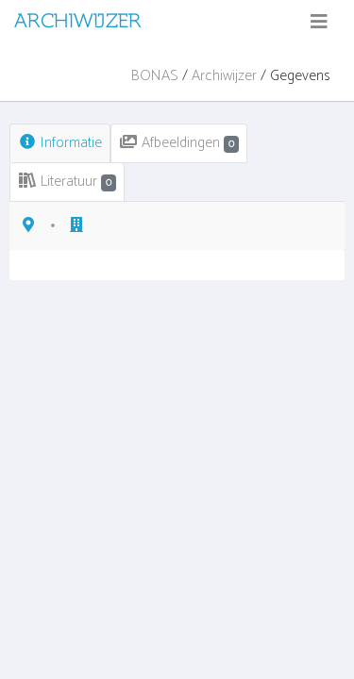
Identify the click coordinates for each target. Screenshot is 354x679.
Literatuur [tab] (67, 181)
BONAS (154, 76)
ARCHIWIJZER (78, 20)
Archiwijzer (224, 76)
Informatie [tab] (60, 143)
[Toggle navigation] (319, 23)
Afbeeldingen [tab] (179, 143)
